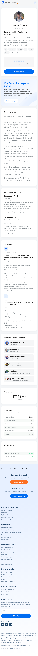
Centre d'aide (5, 592)
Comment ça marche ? (8, 589)
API (6, 49)
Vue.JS (7, 53)
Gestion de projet (6, 564)
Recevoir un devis (19, 71)
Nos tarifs (4, 512)
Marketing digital (6, 559)
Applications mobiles (7, 562)
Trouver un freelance (7, 530)
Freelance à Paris (6, 572)
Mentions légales (5, 645)
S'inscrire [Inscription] (16, 616)
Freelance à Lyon (6, 574)
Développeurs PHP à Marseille (20, 380)
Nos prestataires (6, 535)
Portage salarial (6, 537)
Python (31, 49)
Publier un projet (11, 101)
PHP (25, 49)
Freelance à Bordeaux (8, 581)
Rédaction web (5, 554)
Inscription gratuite (19, 496)
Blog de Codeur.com (7, 517)
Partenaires (5, 539)
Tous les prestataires (6, 469)
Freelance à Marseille (7, 577)
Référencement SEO (7, 552)
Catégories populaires (8, 544)
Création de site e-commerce (10, 550)
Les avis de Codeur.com (8, 520)
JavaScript (12, 49)
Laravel (20, 49)
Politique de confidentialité (19, 645)
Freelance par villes (8, 569)
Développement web (7, 547)
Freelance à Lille (6, 579)
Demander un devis (7, 527)
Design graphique (6, 557)
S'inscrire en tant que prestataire (11, 532)
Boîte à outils (5, 515)
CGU (29, 645)
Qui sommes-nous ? (7, 510)
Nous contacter (6, 594)
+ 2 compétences (16, 53)
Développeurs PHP (19, 469)
